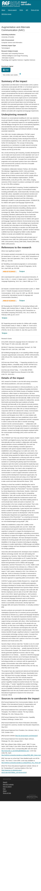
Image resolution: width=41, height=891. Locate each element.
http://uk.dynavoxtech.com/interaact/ (26, 735)
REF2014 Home (6, 14)
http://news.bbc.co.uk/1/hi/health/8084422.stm (15, 751)
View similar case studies (10, 75)
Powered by (32, 795)
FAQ (4, 789)
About (3, 10)
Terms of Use (35, 10)
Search (5, 782)
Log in (37, 19)
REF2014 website (8, 784)
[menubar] (20, 12)
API (27, 10)
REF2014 (16, 4)
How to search (12, 10)
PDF (6, 70)
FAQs (21, 10)
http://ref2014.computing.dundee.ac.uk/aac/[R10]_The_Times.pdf (20, 762)
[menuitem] (3, 10)
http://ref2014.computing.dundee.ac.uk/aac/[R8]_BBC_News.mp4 (21, 755)
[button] (20, 74)
